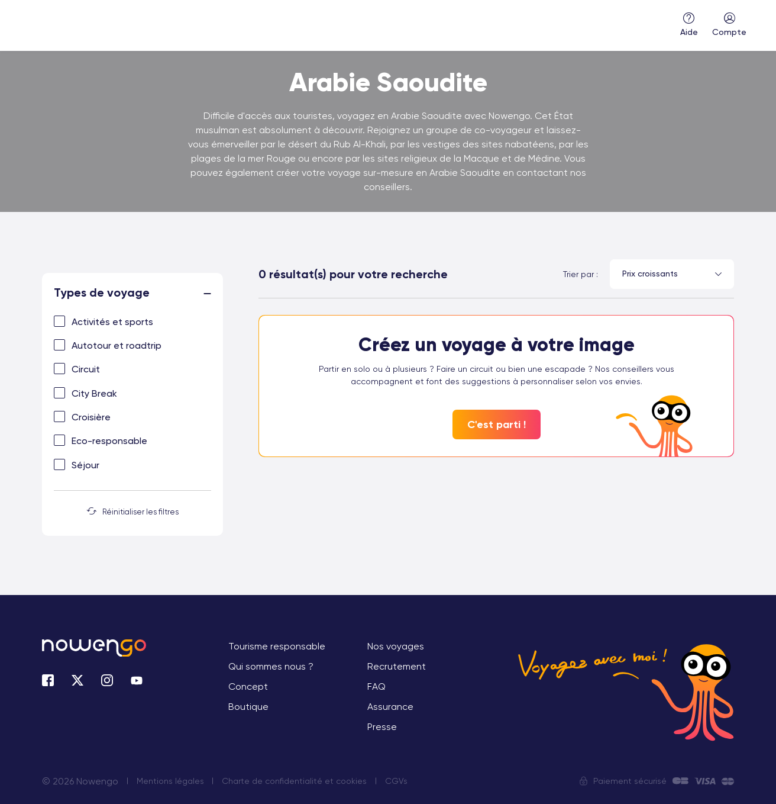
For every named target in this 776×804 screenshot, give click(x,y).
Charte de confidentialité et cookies (294, 781)
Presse (382, 726)
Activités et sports (112, 321)
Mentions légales (170, 781)
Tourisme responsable (276, 646)
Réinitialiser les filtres (133, 511)
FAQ (376, 686)
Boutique (248, 706)
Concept (248, 686)
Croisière (91, 417)
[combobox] (672, 274)
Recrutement (396, 666)
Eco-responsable (109, 440)
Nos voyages (395, 646)
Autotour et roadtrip (116, 345)
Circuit (86, 369)
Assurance (390, 706)
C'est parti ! (496, 424)
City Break (94, 393)
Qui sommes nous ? (270, 666)
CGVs (397, 781)
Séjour (85, 465)
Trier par (578, 274)
